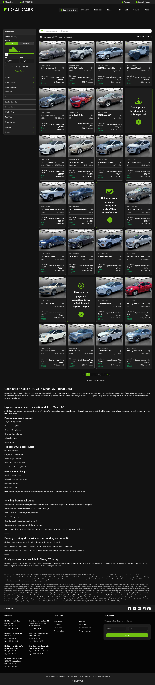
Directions (57, 625)
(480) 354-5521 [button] (36, 654)
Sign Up (127, 635)
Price (11, 43)
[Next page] (107, 374)
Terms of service (85, 631)
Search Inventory (68, 10)
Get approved (58, 628)
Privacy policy (59, 631)
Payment (26, 43)
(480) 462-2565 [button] (11, 641)
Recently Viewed (143, 2)
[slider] (6, 54)
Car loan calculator (85, 628)
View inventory (59, 621)
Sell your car (83, 625)
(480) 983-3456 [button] (26, 2)
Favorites (125, 2)
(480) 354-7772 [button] (11, 654)
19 (103, 374)
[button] (10, 2)
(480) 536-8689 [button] (11, 666)
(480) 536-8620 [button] (36, 628)
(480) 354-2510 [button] (36, 641)
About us (82, 621)
